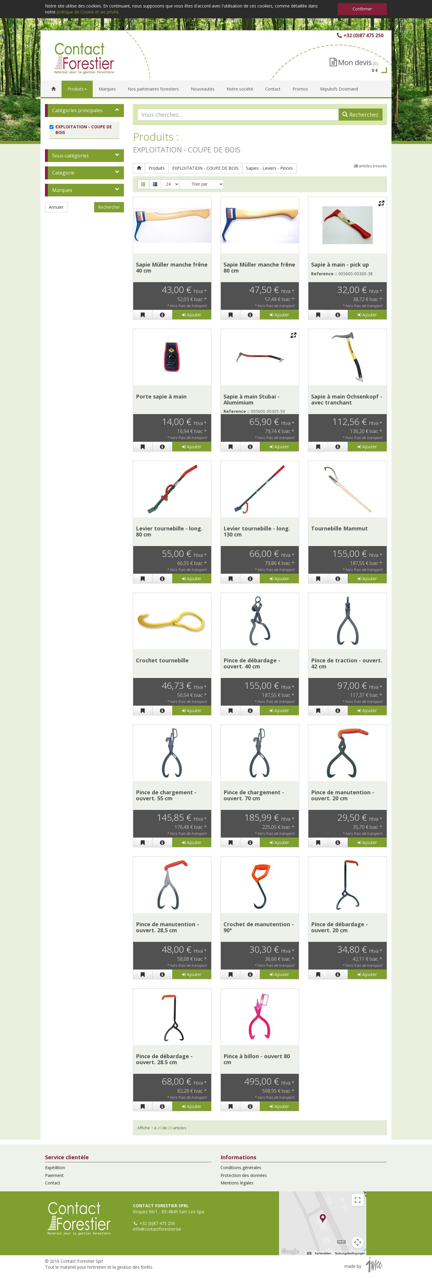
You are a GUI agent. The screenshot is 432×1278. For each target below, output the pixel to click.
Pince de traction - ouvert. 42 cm (346, 663)
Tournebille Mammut (339, 528)
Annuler (56, 207)
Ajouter (191, 315)
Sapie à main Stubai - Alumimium (252, 399)
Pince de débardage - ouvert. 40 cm (252, 663)
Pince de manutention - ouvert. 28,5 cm (167, 927)
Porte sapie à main (161, 396)
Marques (62, 190)
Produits (156, 168)
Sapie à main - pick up (340, 264)
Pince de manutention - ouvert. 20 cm (342, 795)
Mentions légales (237, 1183)
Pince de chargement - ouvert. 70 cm (254, 795)
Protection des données (243, 1175)
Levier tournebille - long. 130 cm (257, 531)
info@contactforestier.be (157, 1229)
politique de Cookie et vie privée (87, 12)
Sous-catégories (70, 155)
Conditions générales (240, 1167)
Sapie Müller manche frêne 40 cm (172, 267)
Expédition (55, 1167)
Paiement (54, 1175)
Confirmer (362, 9)
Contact (52, 1183)
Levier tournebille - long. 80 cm (169, 531)
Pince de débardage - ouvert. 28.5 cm (164, 1059)
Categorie (63, 172)
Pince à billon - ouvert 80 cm (257, 1059)
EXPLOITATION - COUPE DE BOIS (205, 168)
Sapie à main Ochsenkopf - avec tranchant (346, 399)
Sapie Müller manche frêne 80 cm (259, 267)
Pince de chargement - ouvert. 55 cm (166, 795)
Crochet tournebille (162, 660)
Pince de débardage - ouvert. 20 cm (339, 927)
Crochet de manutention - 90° (259, 927)
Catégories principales (77, 110)
